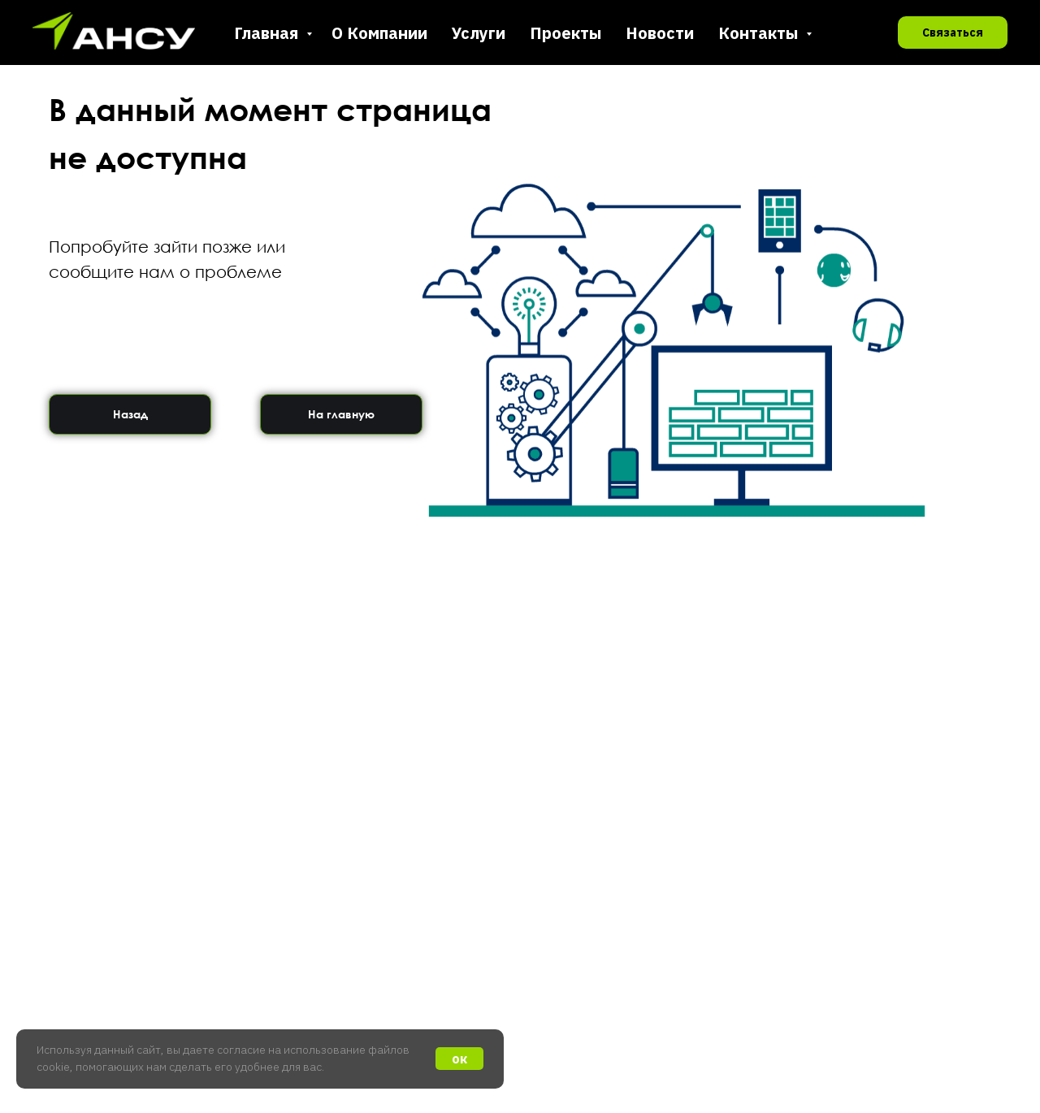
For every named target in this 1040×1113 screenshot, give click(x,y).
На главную (341, 414)
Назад (130, 414)
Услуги (478, 33)
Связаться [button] (952, 32)
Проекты (565, 33)
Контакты (760, 33)
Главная (268, 33)
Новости (660, 33)
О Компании (379, 33)
